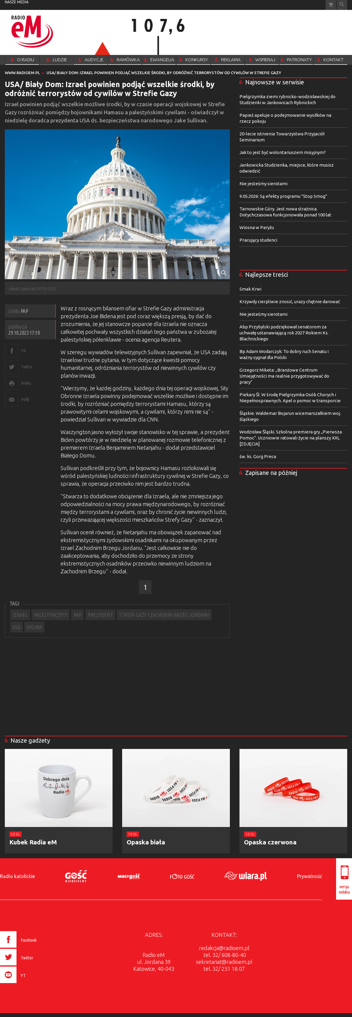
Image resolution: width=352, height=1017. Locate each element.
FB (23, 350)
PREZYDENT (100, 615)
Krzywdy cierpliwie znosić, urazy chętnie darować (289, 301)
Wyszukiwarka (342, 5)
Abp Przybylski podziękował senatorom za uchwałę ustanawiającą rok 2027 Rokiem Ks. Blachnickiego (284, 332)
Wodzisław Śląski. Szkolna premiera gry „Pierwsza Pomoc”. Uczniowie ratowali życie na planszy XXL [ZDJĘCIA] (290, 437)
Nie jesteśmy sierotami (263, 183)
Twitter (27, 366)
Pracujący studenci (258, 240)
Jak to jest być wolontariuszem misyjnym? (282, 152)
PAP (77, 615)
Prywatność (309, 876)
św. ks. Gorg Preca (257, 456)
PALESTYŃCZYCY (50, 615)
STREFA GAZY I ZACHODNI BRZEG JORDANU (164, 615)
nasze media (17, 2)
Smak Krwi (250, 288)
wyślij (25, 399)
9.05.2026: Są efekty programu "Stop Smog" (283, 196)
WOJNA (34, 627)
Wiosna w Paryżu (256, 227)
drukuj (26, 382)
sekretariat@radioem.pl (224, 962)
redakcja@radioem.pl (224, 948)
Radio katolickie (17, 876)
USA (16, 627)
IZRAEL (20, 615)
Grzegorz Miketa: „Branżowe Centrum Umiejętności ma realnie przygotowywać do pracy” (284, 376)
